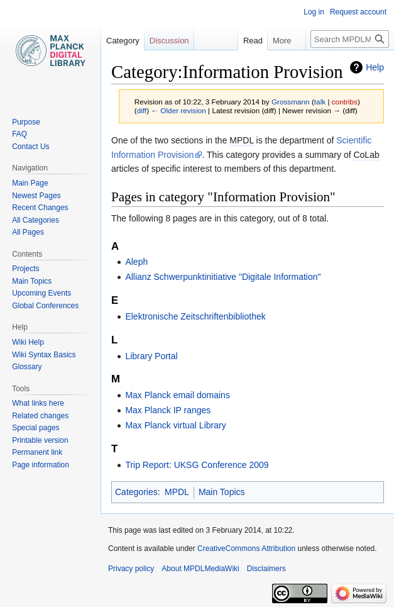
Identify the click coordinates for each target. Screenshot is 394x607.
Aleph (136, 262)
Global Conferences (45, 305)
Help (375, 67)
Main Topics (222, 492)
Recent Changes (40, 207)
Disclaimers (266, 568)
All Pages (28, 232)
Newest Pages (36, 195)
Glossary (26, 366)
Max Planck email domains (177, 395)
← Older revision (178, 110)
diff (141, 110)
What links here (38, 403)
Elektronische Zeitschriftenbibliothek (195, 316)
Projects (25, 268)
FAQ (19, 134)
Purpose (26, 122)
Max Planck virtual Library (175, 425)
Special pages (35, 427)
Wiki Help (28, 342)
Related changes (40, 415)
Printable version (40, 440)
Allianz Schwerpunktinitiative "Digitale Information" (222, 277)
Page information (40, 464)
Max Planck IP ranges (168, 410)
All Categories (35, 220)
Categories (136, 492)
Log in (314, 12)
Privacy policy (131, 568)
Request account (358, 12)
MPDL (177, 492)
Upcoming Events (41, 293)
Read (246, 40)
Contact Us (30, 146)
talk (320, 101)
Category (123, 40)
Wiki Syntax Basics (43, 354)
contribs (345, 101)
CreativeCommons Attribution (246, 548)
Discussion (169, 40)
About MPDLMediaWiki (200, 568)
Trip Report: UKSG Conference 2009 (196, 465)
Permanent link (37, 452)
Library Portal (151, 356)
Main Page (30, 183)
